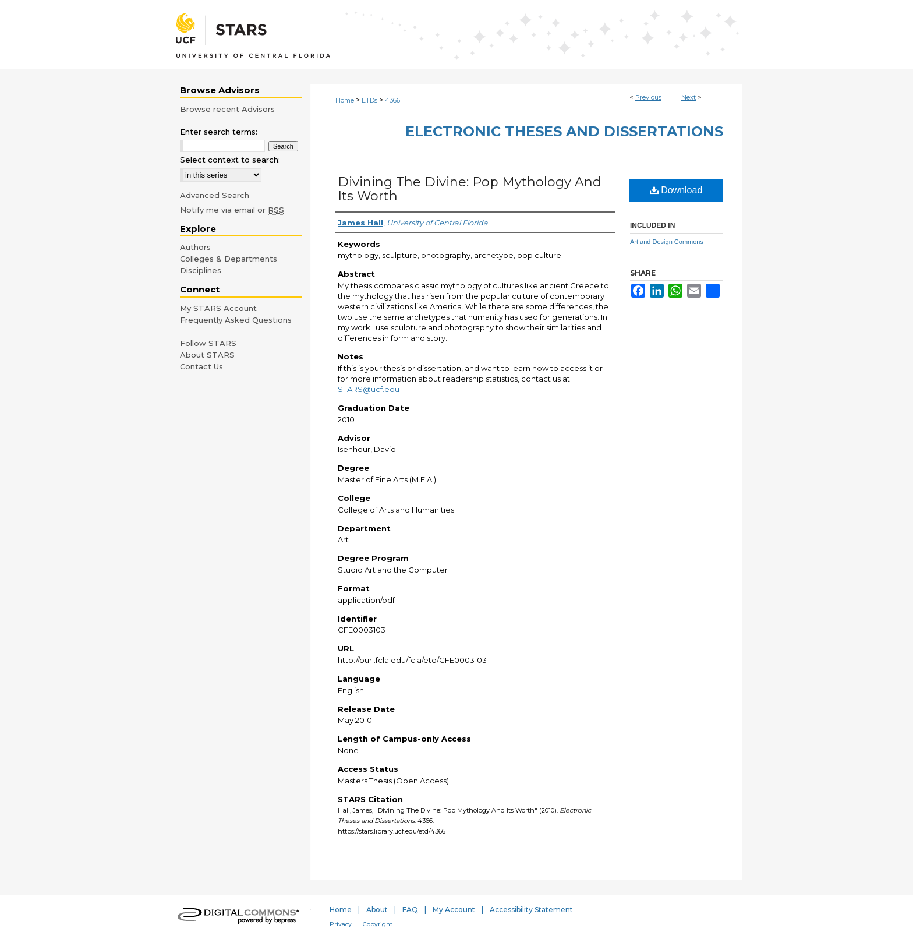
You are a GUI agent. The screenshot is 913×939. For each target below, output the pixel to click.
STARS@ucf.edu (368, 389)
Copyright (377, 924)
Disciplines (200, 270)
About (377, 909)
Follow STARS (208, 343)
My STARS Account (218, 308)
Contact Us (201, 366)
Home (344, 100)
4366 (392, 100)
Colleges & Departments (228, 258)
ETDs (369, 100)
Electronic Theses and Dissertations (564, 131)
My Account (454, 909)
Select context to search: (230, 159)
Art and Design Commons (666, 241)
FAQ (410, 909)
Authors (195, 247)
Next (688, 97)
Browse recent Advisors (227, 109)
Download (676, 190)
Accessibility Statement (531, 909)
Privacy (341, 924)
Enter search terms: (218, 131)
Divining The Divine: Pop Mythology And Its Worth (469, 189)
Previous (648, 97)
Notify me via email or (232, 209)
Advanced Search (214, 195)
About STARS (207, 354)
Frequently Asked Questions (236, 319)
